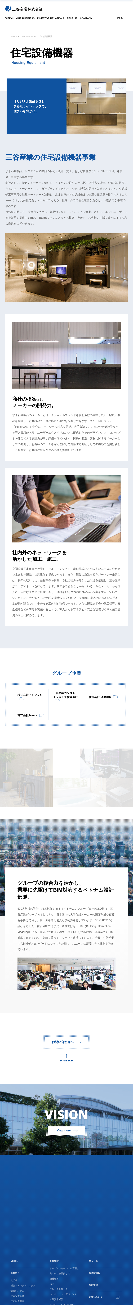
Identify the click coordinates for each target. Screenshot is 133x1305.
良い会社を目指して (60, 1273)
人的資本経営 (56, 1299)
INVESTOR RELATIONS (50, 18)
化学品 (14, 1280)
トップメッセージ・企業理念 (64, 1268)
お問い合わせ (95, 1297)
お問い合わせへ (63, 1042)
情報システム (17, 1290)
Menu (122, 17)
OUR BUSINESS (25, 18)
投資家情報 (94, 1273)
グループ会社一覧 (59, 1289)
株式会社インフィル (29, 695)
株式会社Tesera (27, 715)
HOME (14, 36)
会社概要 (54, 1278)
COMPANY (86, 18)
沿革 (52, 1284)
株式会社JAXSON (100, 697)
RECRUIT (72, 18)
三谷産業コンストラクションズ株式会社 (65, 695)
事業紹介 (15, 1273)
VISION (9, 18)
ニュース (93, 1261)
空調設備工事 (17, 1296)
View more (64, 1130)
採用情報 (93, 1285)
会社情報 (54, 1261)
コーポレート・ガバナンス (63, 1294)
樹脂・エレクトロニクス (23, 1285)
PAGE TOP (66, 1060)
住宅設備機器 (17, 1301)
